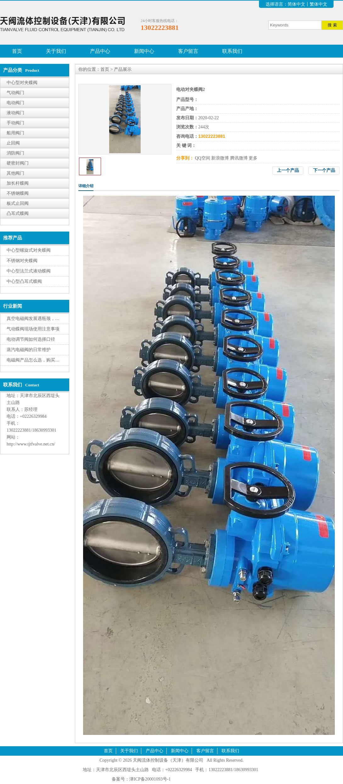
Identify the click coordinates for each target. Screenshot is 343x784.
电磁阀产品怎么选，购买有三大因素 (42, 360)
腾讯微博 (239, 158)
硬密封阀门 (18, 163)
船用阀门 (15, 133)
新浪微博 (220, 158)
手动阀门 (15, 122)
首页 (17, 51)
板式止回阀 (18, 203)
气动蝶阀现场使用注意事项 (33, 329)
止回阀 (13, 143)
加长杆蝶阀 (18, 183)
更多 (253, 158)
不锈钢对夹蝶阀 (22, 260)
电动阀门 (15, 102)
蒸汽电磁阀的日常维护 (29, 349)
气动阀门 (15, 92)
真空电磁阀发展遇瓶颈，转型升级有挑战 (46, 318)
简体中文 (296, 4)
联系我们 (232, 51)
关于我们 (56, 51)
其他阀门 (15, 173)
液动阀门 (15, 112)
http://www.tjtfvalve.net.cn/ (31, 444)
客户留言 (188, 51)
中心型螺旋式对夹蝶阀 (29, 250)
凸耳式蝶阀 (18, 213)
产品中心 (100, 51)
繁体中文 (318, 4)
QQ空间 (202, 158)
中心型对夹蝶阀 (22, 82)
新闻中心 (144, 51)
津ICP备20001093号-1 (150, 779)
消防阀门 (15, 153)
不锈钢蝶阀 (18, 193)
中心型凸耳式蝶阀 (24, 281)
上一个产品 (288, 170)
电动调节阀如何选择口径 (31, 339)
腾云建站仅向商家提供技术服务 (202, 779)
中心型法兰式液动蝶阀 (29, 271)
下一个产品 (324, 170)
